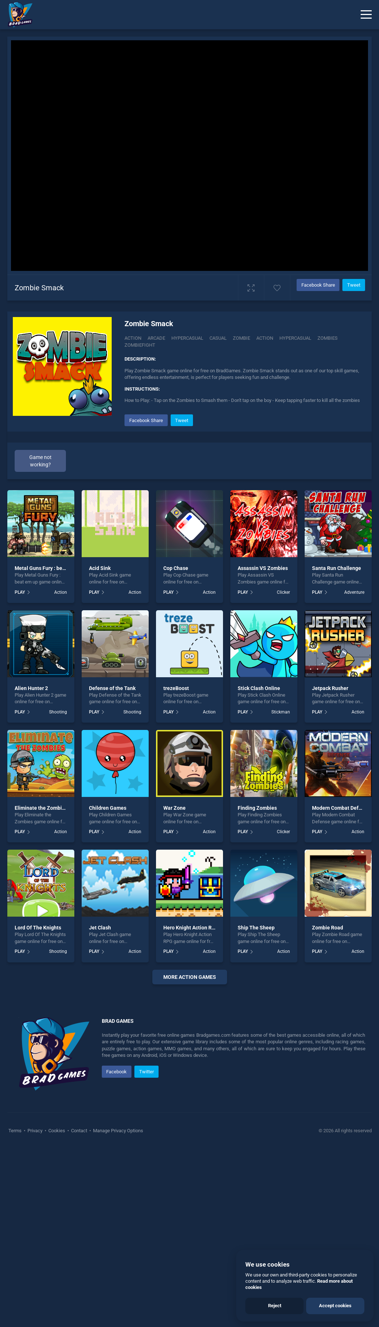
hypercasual (295, 338)
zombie (241, 338)
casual (218, 338)
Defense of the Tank (112, 688)
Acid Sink (100, 568)
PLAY (20, 592)
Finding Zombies (257, 808)
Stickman (280, 712)
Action (133, 338)
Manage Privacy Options (117, 1309)
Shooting (58, 712)
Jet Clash (100, 928)
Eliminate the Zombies (41, 808)
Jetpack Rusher (330, 688)
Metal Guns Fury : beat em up (48, 568)
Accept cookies (335, 1305)
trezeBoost (176, 688)
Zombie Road (327, 928)
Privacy (35, 1309)
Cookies (56, 1309)
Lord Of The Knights (38, 928)
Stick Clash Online (259, 688)
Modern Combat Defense (341, 808)
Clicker (283, 592)
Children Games (107, 808)
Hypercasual (187, 338)
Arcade (156, 338)
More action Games (189, 977)
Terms (15, 1309)
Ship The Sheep (256, 928)
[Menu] (366, 14)
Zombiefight (140, 345)
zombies (327, 338)
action (264, 338)
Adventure (354, 592)
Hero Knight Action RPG (191, 928)
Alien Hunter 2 (31, 688)
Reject (274, 1305)
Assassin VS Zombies (263, 568)
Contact (79, 1309)
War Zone (174, 808)
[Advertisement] (189, 1081)
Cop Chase (175, 568)
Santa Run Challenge (336, 568)
